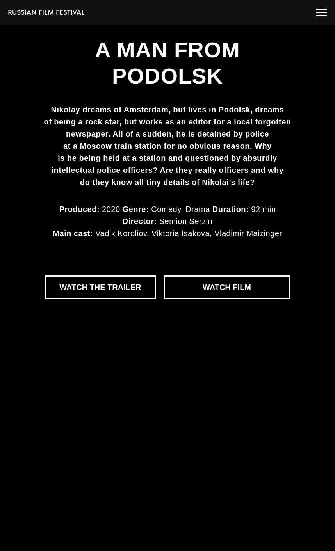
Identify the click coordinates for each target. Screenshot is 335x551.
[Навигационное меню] (321, 12)
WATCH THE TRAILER (100, 287)
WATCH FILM (227, 287)
